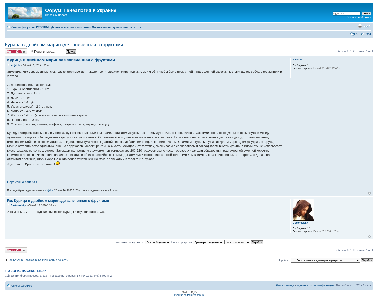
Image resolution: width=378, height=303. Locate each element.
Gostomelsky (18, 205)
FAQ (356, 34)
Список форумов (22, 27)
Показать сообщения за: (142, 242)
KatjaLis (15, 65)
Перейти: (283, 260)
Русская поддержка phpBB (189, 295)
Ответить (16, 51)
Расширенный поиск (358, 17)
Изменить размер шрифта (367, 26)
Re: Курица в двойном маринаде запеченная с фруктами (58, 200)
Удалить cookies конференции (315, 285)
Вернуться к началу (369, 193)
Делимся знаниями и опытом (70, 27)
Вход (368, 34)
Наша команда (285, 285)
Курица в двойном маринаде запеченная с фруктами (64, 44)
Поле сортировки (197, 242)
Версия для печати (360, 26)
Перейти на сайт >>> (22, 182)
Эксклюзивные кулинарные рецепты (116, 27)
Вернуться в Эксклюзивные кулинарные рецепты (38, 259)
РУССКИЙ (42, 27)
